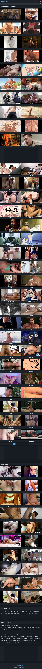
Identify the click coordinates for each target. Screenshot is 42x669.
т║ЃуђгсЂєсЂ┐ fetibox (27, 642)
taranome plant (11, 631)
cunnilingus (6, 618)
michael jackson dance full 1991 (22, 631)
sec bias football (4, 631)
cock (23, 615)
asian (23, 611)
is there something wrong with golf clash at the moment (11, 627)
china (9, 611)
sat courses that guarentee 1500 (14, 640)
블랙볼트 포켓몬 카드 (7, 634)
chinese (2, 611)
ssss (15, 611)
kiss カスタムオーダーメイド (34, 631)
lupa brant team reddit (5, 638)
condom (2, 615)
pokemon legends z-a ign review (7, 642)
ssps (9, 613)
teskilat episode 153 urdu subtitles (34, 634)
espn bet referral (23, 634)
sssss (16, 615)
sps (12, 611)
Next (27, 444)
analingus (34, 615)
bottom (29, 611)
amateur (14, 618)
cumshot (36, 613)
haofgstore (13, 638)
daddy (6, 613)
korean (29, 615)
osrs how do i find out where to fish (28, 640)
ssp (20, 611)
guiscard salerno (36, 642)
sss (6, 611)
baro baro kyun (37, 638)
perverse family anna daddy (16, 629)
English (40, 1)
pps (12, 613)
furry (15, 613)
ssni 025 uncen (4, 640)
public (36, 636)
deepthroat (8, 615)
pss (17, 611)
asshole (18, 613)
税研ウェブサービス (18, 642)
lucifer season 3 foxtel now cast (7, 636)
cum (26, 615)
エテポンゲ (16, 636)
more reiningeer (16, 634)
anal (38, 615)
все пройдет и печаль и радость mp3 (27, 636)
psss (22, 613)
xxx (1, 618)
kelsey (17, 625)
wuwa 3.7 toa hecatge (5, 629)
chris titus (31, 638)
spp (29, 613)
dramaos (2, 645)
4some (19, 615)
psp (26, 611)
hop (39, 627)
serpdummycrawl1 (35, 611)
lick (1, 634)
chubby (26, 613)
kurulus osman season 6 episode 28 (8, 625)
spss (32, 613)
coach (12, 615)
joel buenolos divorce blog (29, 627)
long (36, 627)
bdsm (2, 613)
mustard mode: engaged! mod (28, 629)
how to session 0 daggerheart (22, 638)
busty (11, 618)
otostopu (7, 645)
